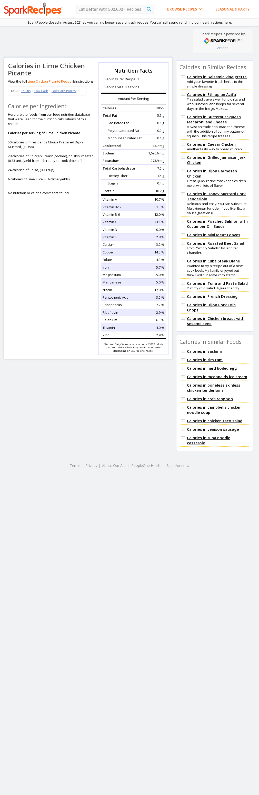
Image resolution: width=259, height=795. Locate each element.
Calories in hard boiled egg (212, 368)
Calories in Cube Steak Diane (213, 260)
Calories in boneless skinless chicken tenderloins (213, 387)
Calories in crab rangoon (210, 398)
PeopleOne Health (146, 465)
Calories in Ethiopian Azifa (211, 94)
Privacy (91, 465)
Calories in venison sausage (213, 429)
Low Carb (41, 91)
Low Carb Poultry (64, 91)
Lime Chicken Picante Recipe (50, 81)
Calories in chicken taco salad (214, 420)
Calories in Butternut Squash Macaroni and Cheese (214, 119)
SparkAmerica (177, 465)
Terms (75, 465)
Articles (222, 47)
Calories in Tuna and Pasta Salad (217, 283)
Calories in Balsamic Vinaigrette (217, 76)
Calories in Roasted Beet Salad (215, 243)
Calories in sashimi (204, 351)
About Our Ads (114, 465)
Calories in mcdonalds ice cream (217, 376)
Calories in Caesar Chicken (211, 144)
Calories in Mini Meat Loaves (213, 234)
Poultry (26, 91)
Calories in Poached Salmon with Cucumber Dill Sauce (217, 224)
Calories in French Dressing (212, 296)
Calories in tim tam (205, 359)
